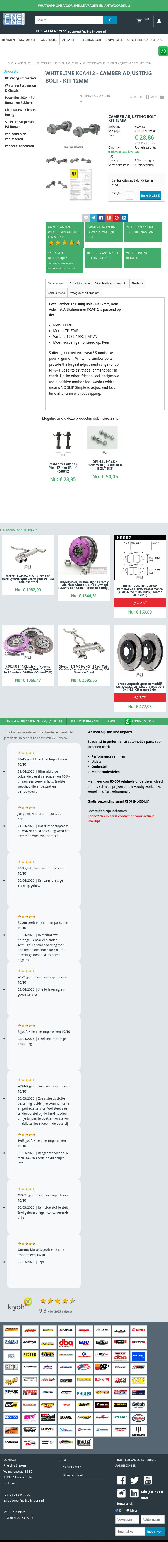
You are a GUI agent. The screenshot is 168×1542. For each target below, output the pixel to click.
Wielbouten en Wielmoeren (15, 136)
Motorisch (28, 39)
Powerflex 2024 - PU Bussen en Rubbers (20, 100)
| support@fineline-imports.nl (86, 32)
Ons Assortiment (73, 1475)
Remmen (8, 39)
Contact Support (140, 721)
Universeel (114, 39)
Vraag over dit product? (85, 293)
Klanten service (72, 1466)
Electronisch (90, 39)
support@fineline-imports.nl (25, 1500)
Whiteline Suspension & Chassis (20, 88)
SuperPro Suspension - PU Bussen (21, 124)
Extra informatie (79, 283)
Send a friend (56, 293)
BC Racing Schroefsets (20, 78)
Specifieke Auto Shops (144, 39)
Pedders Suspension (19, 146)
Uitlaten (68, 39)
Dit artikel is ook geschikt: (111, 283)
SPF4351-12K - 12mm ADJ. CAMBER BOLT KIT (105, 465)
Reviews (137, 283)
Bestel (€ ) (150, 196)
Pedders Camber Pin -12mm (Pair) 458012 (63, 467)
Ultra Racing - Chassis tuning (20, 112)
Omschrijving (56, 283)
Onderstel (49, 39)
